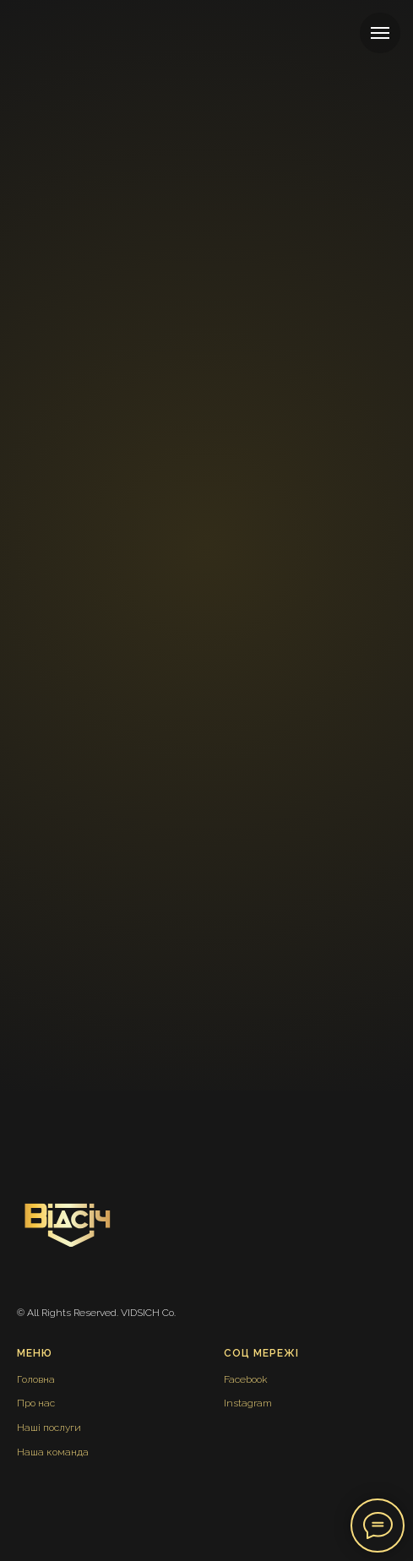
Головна (36, 1379)
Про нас (36, 1403)
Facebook (246, 1379)
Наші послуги (49, 1427)
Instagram (248, 1403)
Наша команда (53, 1452)
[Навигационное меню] (380, 33)
